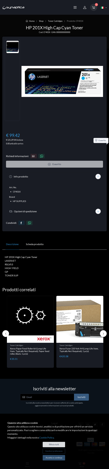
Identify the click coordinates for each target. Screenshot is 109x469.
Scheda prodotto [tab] (35, 244)
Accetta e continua (54, 457)
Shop (41, 21)
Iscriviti (81, 397)
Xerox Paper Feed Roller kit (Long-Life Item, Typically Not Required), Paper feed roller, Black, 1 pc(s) (29, 351)
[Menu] (75, 7)
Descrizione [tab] (12, 244)
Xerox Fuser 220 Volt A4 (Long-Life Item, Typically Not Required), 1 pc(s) (78, 349)
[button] (54, 176)
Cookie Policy (46, 437)
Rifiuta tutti (54, 444)
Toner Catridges (55, 21)
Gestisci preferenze (53, 451)
